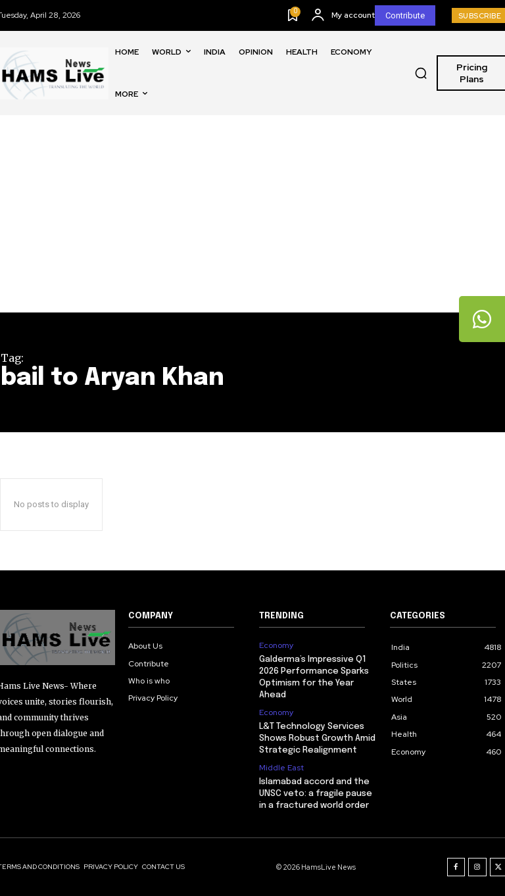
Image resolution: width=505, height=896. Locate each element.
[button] (421, 73)
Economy (276, 645)
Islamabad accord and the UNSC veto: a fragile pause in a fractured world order (315, 794)
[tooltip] (482, 319)
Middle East (281, 767)
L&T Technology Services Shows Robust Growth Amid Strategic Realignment (317, 738)
